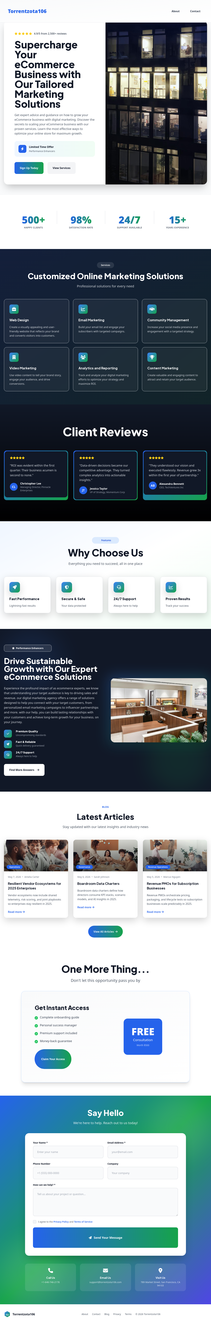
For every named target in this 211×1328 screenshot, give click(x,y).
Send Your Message (105, 1238)
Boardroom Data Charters (98, 883)
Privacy (117, 1314)
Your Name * (40, 1142)
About (176, 11)
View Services (62, 168)
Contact (195, 11)
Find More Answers (24, 770)
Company (112, 1163)
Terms (128, 1314)
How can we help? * (44, 1184)
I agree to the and (65, 1221)
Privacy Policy (61, 1221)
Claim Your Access (53, 1059)
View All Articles (105, 931)
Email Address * (116, 1142)
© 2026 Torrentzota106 (148, 1314)
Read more (16, 912)
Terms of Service (83, 1221)
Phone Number (41, 1163)
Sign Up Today (29, 168)
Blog (106, 1314)
